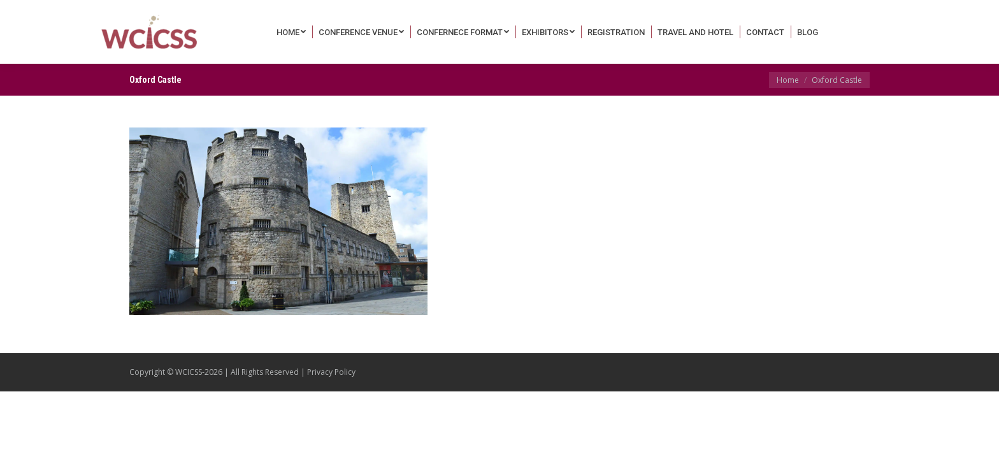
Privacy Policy (331, 372)
